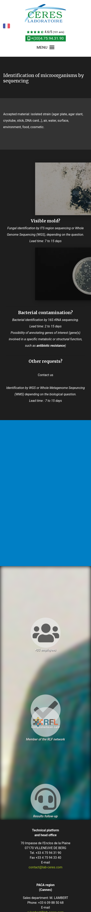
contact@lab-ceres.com (45, 867)
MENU (45, 47)
